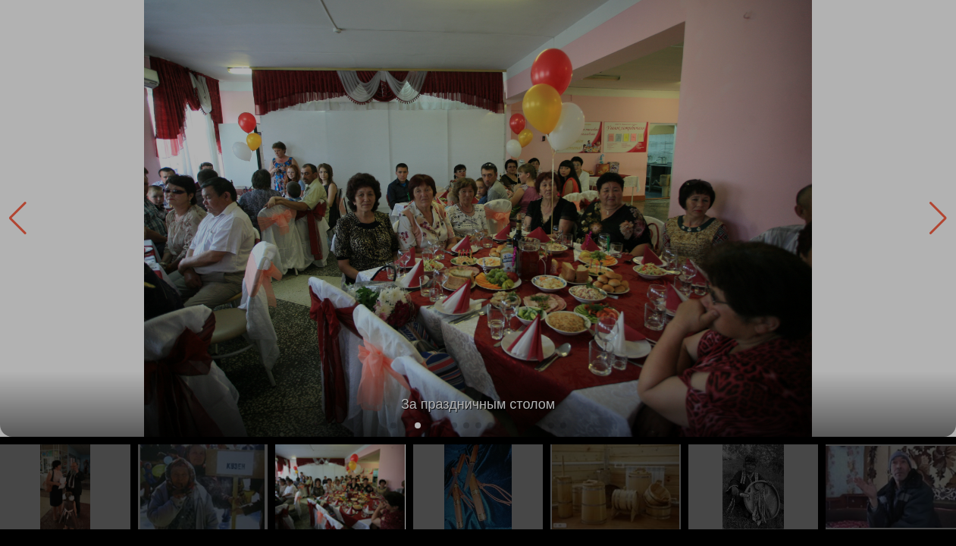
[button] (938, 218)
